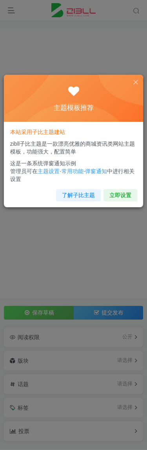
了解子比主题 (78, 192)
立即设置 (118, 192)
